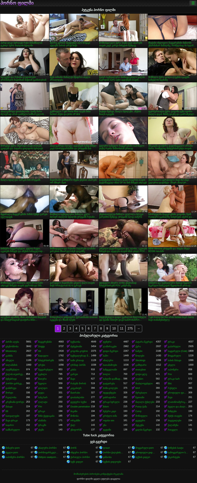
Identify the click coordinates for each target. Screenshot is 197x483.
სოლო (106, 374)
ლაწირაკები (110, 346)
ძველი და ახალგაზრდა (178, 406)
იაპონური (173, 369)
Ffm (40, 406)
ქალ (72, 425)
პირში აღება (12, 342)
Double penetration (80, 406)
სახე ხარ (43, 397)
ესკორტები (174, 457)
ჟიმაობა (107, 457)
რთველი (173, 429)
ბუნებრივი (11, 379)
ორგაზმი (75, 420)
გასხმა (9, 355)
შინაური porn (13, 448)
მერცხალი (141, 392)
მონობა (74, 416)
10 (114, 328)
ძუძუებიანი (76, 346)
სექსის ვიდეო (142, 457)
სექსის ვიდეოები (112, 461)
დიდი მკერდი (110, 351)
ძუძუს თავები (175, 416)
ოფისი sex (108, 420)
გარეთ (74, 374)
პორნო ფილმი (16, 3)
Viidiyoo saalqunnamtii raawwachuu (48, 457)
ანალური (108, 360)
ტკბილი (42, 374)
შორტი (9, 392)
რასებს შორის (78, 383)
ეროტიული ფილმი (178, 392)
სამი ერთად (77, 360)
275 (130, 328)
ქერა (138, 346)
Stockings (140, 360)
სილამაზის (11, 365)
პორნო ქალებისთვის (113, 452)
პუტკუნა (139, 425)
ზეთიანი (139, 397)
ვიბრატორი (109, 397)
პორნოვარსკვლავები (48, 452)
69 (7, 411)
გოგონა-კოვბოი (79, 351)
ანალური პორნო (47, 448)
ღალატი (42, 402)
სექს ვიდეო (76, 461)
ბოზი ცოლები (110, 388)
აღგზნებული (12, 369)
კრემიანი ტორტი (15, 402)
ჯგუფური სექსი (78, 402)
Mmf (137, 388)
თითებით (140, 369)
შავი (72, 379)
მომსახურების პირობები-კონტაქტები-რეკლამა (98, 474)
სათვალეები (12, 416)
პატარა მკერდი (144, 342)
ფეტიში (107, 429)
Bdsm (106, 406)
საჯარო (10, 425)
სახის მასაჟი (174, 360)
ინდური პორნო (78, 452)
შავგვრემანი (45, 342)
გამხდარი (140, 365)
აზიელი (10, 360)
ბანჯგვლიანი (110, 369)
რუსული (172, 388)
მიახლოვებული (144, 383)
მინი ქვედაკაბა (46, 416)
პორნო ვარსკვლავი (16, 383)
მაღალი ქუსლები (144, 402)
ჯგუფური (140, 420)
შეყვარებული (45, 369)
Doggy (41, 346)
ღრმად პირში (77, 365)
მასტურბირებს (46, 360)
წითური (42, 379)
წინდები (172, 411)
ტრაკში (42, 425)
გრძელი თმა (110, 416)
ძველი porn (12, 452)
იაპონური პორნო (15, 457)
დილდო (42, 388)
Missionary (11, 351)
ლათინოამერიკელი (178, 402)
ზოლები (139, 355)
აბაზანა (42, 420)
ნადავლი (43, 355)
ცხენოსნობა (12, 346)
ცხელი (171, 365)
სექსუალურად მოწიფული (80, 355)
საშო (105, 355)
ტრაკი (171, 342)
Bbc (170, 383)
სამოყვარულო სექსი (178, 452)
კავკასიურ (76, 388)
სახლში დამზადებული (113, 379)
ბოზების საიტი (175, 448)
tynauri (106, 448)
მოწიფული (141, 416)
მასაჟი (9, 406)
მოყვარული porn (144, 448)
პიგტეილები (174, 420)
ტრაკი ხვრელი (111, 402)
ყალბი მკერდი (143, 429)
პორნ (73, 448)
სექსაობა (75, 342)
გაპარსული (174, 346)
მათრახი (75, 392)
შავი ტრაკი (12, 420)
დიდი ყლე (141, 374)
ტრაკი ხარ (173, 379)
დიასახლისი (77, 397)
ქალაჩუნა (173, 425)
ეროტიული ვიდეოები (145, 452)
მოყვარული (174, 355)
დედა (41, 392)
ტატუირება (109, 383)
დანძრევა (11, 388)
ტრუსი (41, 365)
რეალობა (11, 397)
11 (122, 328)
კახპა (73, 369)
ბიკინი (73, 411)
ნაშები (138, 351)
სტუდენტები (109, 392)
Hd (39, 351)
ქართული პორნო (80, 457)
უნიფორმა (76, 429)
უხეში (41, 429)
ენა (104, 425)
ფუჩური (107, 342)
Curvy (138, 411)
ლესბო (139, 379)
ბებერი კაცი (109, 411)
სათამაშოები (110, 365)
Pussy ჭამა (141, 406)
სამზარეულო (13, 429)
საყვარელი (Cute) (177, 351)
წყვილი (42, 383)
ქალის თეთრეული (16, 374)
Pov (170, 374)
